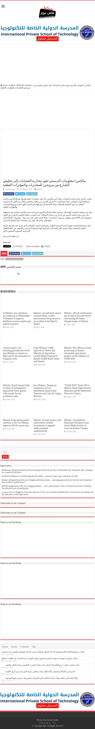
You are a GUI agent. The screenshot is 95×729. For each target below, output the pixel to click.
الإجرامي (28, 228)
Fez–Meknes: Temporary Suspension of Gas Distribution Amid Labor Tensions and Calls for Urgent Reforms (47, 390)
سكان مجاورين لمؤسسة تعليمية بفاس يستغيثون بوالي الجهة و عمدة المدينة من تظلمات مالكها (40, 658)
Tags (34, 647)
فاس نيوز (7, 236)
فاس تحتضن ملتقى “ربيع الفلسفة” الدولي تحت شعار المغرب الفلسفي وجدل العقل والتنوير (42, 665)
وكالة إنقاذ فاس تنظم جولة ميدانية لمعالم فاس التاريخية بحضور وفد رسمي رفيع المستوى (41, 678)
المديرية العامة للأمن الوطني (15, 259)
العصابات (66, 199)
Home (4, 85)
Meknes (29, 85)
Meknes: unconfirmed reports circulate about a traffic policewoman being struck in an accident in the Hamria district (47, 318)
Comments (24, 647)
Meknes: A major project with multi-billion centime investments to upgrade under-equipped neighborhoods (47, 425)
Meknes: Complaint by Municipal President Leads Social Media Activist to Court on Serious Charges (76, 424)
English (12, 85)
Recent (5, 647)
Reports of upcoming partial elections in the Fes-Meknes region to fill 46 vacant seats (16, 423)
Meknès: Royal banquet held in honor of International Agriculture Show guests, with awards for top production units (16, 390)
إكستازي (53, 218)
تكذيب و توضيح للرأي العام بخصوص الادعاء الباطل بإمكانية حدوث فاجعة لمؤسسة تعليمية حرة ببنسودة (43, 652)
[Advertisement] (47, 64)
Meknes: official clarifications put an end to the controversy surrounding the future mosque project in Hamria (78, 317)
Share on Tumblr (33, 246)
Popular (14, 647)
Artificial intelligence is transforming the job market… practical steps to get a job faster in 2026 (40, 476)
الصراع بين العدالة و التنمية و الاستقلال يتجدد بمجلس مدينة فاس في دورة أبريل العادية (40, 671)
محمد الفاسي (10, 189)
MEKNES (20, 85)
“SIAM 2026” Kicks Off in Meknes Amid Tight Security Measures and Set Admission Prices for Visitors (77, 389)
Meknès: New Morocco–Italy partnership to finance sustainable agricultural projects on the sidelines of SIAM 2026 (77, 353)
